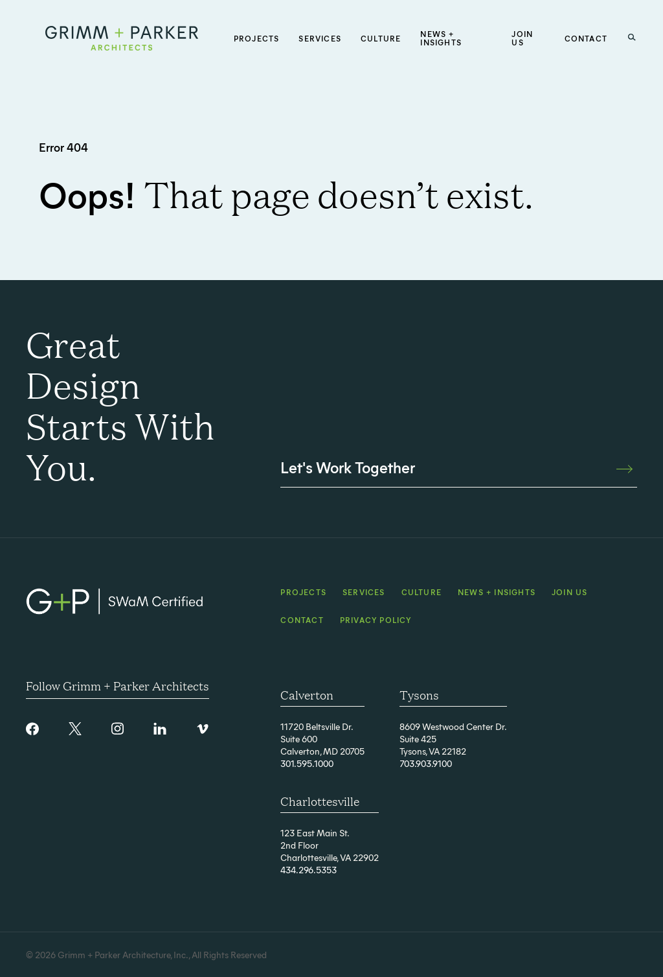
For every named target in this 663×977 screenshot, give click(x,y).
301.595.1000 (306, 763)
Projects (303, 592)
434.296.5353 (308, 870)
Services (364, 592)
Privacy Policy (376, 620)
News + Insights (496, 592)
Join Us (569, 592)
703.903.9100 (425, 763)
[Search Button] (632, 37)
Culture (421, 592)
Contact (301, 620)
